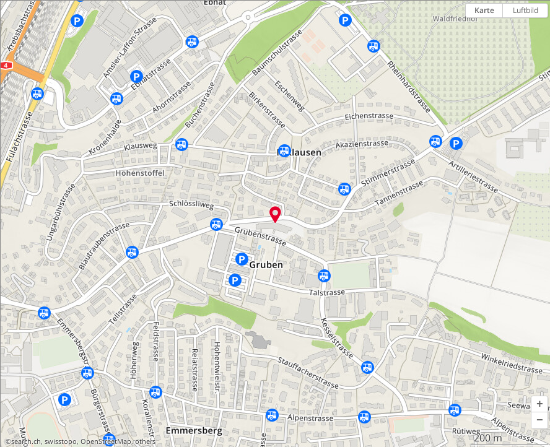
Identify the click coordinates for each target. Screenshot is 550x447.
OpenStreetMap (106, 441)
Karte (484, 10)
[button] (539, 404)
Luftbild (525, 10)
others (145, 441)
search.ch (26, 441)
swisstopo (61, 441)
